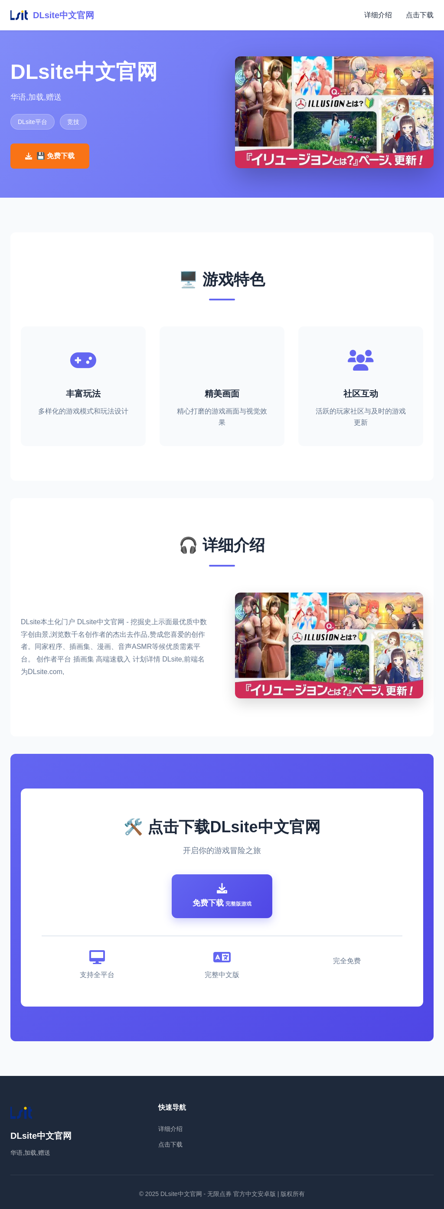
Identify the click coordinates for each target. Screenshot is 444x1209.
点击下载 (420, 15)
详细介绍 (378, 15)
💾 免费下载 (50, 156)
